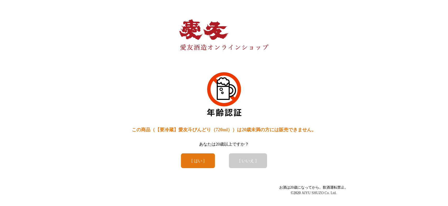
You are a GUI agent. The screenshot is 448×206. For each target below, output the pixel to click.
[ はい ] (198, 161)
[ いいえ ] (248, 161)
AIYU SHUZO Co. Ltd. (319, 193)
